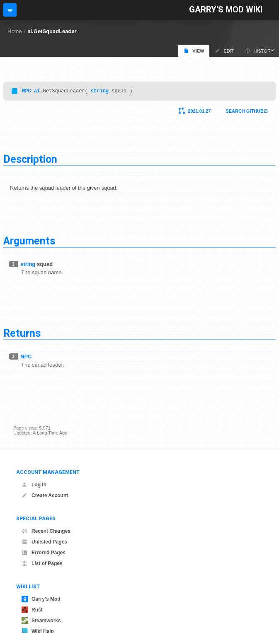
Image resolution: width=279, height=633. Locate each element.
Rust (32, 609)
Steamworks (41, 620)
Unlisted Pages (44, 542)
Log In (34, 484)
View (194, 51)
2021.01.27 (199, 112)
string (100, 91)
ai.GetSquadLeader (51, 31)
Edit (224, 51)
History (259, 51)
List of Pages (42, 563)
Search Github (245, 112)
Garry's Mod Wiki (225, 10)
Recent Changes (46, 531)
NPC (26, 91)
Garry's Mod (41, 599)
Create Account (45, 495)
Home (14, 31)
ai (37, 91)
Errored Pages (44, 552)
